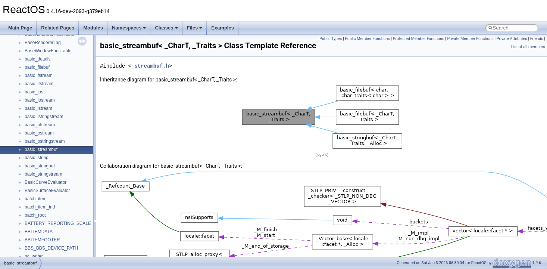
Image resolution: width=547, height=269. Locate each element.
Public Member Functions (367, 38)
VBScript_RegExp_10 (46, 124)
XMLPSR (34, 190)
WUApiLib (34, 182)
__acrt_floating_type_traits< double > (61, 215)
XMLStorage (37, 198)
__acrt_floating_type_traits (51, 207)
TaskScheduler (39, 67)
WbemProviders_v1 (44, 141)
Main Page (20, 28)
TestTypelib (36, 75)
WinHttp (33, 165)
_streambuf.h (150, 65)
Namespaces (129, 28)
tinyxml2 (33, 83)
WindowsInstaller (42, 157)
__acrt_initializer (41, 231)
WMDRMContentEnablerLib (52, 174)
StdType (33, 59)
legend (321, 154)
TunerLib (33, 100)
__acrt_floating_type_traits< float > (59, 223)
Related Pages (57, 28)
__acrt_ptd (35, 248)
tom (28, 92)
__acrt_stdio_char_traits (48, 256)
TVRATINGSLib (40, 108)
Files (195, 28)
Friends (536, 38)
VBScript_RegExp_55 (46, 133)
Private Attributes (512, 38)
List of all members (528, 46)
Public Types (330, 38)
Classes (166, 28)
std (28, 42)
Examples (222, 28)
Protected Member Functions (418, 38)
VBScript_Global (41, 116)
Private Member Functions (470, 38)
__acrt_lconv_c (40, 239)
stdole (31, 50)
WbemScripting (40, 149)
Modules (93, 28)
